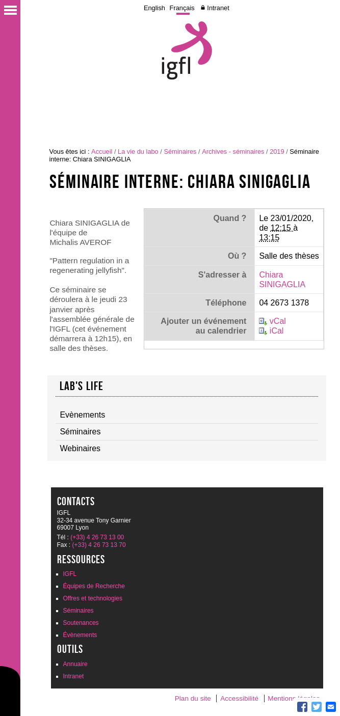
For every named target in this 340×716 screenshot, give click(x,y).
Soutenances (81, 622)
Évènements (80, 635)
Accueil (101, 151)
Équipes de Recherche (94, 586)
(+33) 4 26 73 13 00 (97, 537)
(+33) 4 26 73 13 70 (99, 544)
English (154, 8)
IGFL (70, 573)
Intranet (218, 8)
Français (182, 8)
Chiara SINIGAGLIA (282, 279)
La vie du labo (138, 151)
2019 (277, 151)
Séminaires (180, 151)
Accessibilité (239, 698)
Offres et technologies (93, 598)
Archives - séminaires (233, 151)
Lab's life (82, 386)
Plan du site (193, 698)
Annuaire (75, 664)
